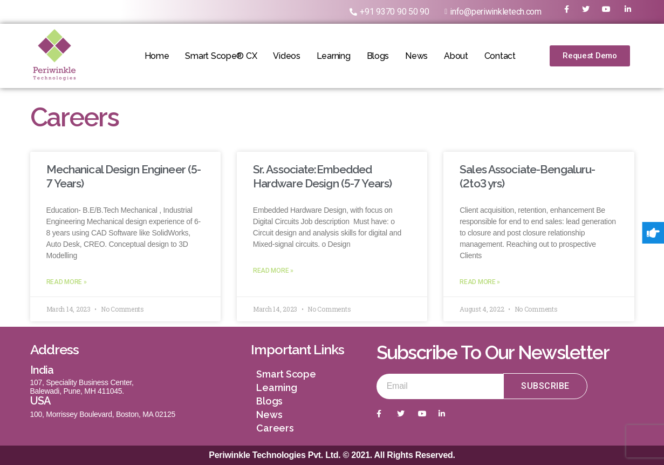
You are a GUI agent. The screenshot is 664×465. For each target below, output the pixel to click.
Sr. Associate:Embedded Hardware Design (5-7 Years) (322, 176)
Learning (334, 56)
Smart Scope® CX (221, 56)
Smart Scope (286, 374)
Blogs (378, 56)
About (456, 56)
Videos (286, 56)
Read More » (66, 282)
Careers (274, 428)
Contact (500, 56)
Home (156, 56)
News (416, 56)
